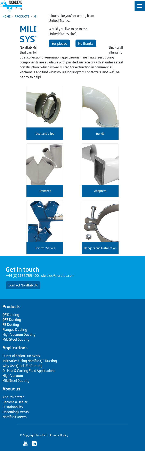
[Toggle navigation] (140, 6)
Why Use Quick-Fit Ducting (22, 366)
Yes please (59, 43)
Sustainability (12, 407)
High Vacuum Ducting (18, 334)
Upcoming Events (15, 412)
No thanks (85, 43)
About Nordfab (13, 397)
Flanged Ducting (14, 329)
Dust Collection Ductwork (21, 356)
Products (22, 16)
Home (6, 16)
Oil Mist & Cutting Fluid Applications (28, 371)
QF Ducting (10, 315)
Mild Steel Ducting (15, 339)
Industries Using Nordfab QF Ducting (29, 361)
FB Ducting (10, 324)
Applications (14, 347)
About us (11, 388)
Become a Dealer (14, 402)
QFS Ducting (11, 320)
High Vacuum (12, 376)
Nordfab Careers (14, 417)
